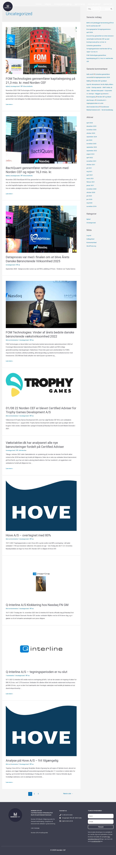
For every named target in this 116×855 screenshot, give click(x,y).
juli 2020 (89, 202)
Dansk (109, 9)
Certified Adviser (94, 4)
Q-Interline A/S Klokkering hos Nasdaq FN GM (37, 605)
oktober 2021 (91, 171)
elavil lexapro (91, 103)
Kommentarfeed (92, 249)
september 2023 (92, 153)
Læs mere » (10, 104)
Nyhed (8, 86)
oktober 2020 (91, 199)
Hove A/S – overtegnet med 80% (28, 535)
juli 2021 (89, 174)
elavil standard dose (93, 110)
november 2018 (92, 213)
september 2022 (92, 157)
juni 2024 (90, 146)
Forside (38, 4)
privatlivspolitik (95, 841)
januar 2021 (90, 192)
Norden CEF (108, 4)
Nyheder (48, 4)
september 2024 (92, 143)
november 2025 (92, 136)
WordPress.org (92, 252)
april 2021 (90, 181)
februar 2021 (91, 188)
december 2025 (92, 132)
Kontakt (96, 9)
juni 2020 (90, 206)
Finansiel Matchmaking (62, 4)
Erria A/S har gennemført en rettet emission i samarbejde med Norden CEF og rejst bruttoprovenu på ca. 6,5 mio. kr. (100, 39)
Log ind (89, 242)
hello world (90, 74)
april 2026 (90, 129)
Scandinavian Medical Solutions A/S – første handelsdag (99, 113)
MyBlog (89, 81)
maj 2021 (90, 178)
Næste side (67, 794)
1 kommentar (10, 675)
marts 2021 (90, 185)
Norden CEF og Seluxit (101, 81)
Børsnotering (80, 4)
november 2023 (92, 150)
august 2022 (91, 160)
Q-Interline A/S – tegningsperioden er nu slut (36, 672)
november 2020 (92, 195)
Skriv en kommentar (12, 340)
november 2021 (92, 167)
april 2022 (90, 164)
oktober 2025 (91, 139)
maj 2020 (90, 209)
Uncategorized (16, 86)
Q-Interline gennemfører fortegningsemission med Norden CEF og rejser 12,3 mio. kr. (99, 49)
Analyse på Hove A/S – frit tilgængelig (32, 760)
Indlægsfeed (91, 245)
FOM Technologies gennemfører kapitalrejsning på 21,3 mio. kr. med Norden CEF (98, 59)
